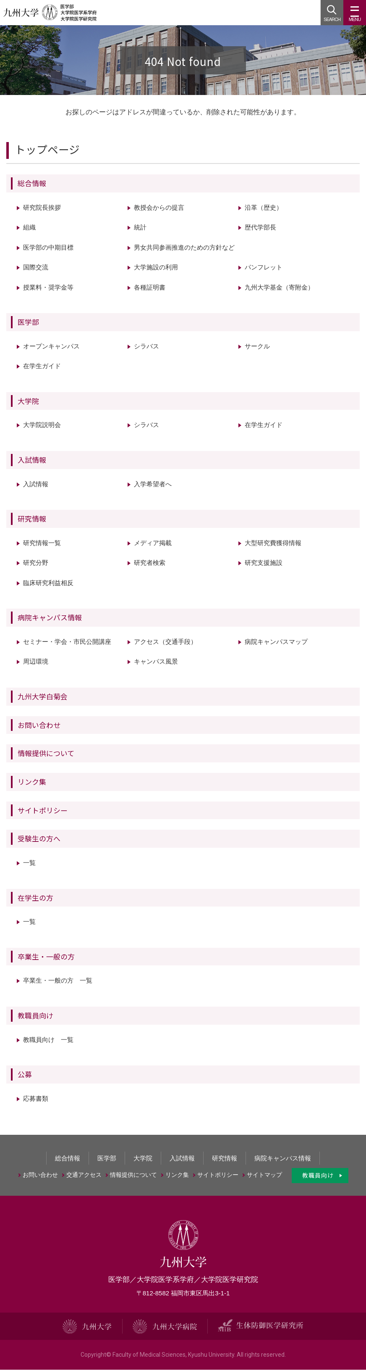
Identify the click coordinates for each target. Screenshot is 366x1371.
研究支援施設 (263, 564)
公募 (25, 1075)
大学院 (28, 402)
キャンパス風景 (156, 663)
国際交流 (35, 268)
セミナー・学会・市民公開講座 (67, 643)
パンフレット (263, 268)
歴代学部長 (260, 228)
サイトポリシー (43, 811)
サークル (257, 347)
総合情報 (32, 184)
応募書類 (35, 1099)
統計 (140, 228)
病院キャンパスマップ (276, 643)
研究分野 (35, 564)
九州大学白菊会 (43, 698)
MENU (355, 16)
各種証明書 (149, 288)
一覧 (29, 864)
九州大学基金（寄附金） (279, 288)
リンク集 (32, 783)
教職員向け (35, 1017)
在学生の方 (35, 899)
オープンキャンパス (51, 347)
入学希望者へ (153, 485)
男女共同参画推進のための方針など (184, 248)
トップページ (47, 150)
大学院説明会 (42, 426)
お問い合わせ (39, 726)
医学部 (28, 323)
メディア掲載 (153, 544)
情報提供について (46, 754)
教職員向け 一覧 (48, 1040)
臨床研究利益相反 (48, 584)
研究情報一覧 (42, 544)
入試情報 (32, 461)
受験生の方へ (39, 840)
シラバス (146, 347)
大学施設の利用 (156, 268)
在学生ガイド (42, 367)
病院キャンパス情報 (50, 619)
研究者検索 (149, 564)
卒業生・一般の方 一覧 (57, 982)
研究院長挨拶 (42, 208)
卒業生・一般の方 (46, 957)
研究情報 (32, 520)
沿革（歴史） (263, 208)
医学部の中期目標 (48, 248)
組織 (29, 228)
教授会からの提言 (159, 208)
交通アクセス (84, 1176)
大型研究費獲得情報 (273, 544)
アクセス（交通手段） (165, 643)
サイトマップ (264, 1176)
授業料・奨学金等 (48, 288)
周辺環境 (35, 663)
